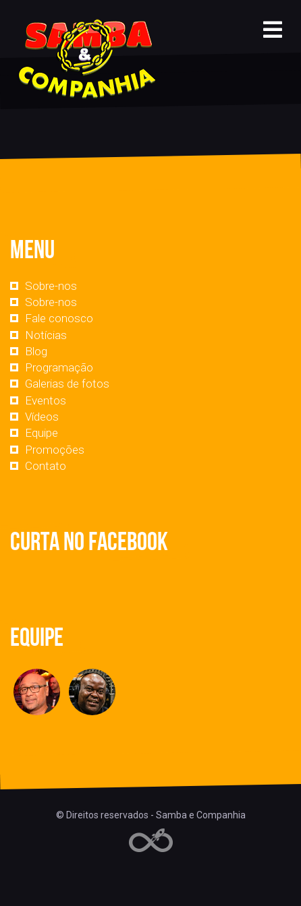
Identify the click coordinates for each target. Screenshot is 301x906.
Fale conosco (59, 318)
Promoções (54, 449)
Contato (45, 466)
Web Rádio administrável (151, 840)
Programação (59, 367)
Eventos (45, 400)
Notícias (46, 335)
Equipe (41, 433)
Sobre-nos (51, 286)
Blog (36, 351)
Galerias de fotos (67, 383)
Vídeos (42, 416)
